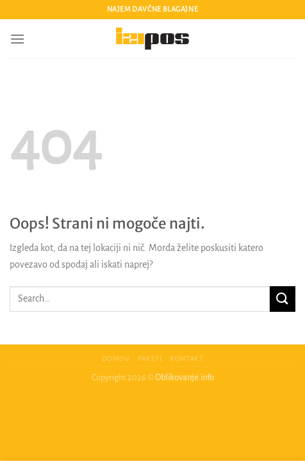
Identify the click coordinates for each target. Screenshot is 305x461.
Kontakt (186, 358)
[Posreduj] (282, 298)
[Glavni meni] (17, 38)
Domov (116, 358)
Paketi (150, 358)
